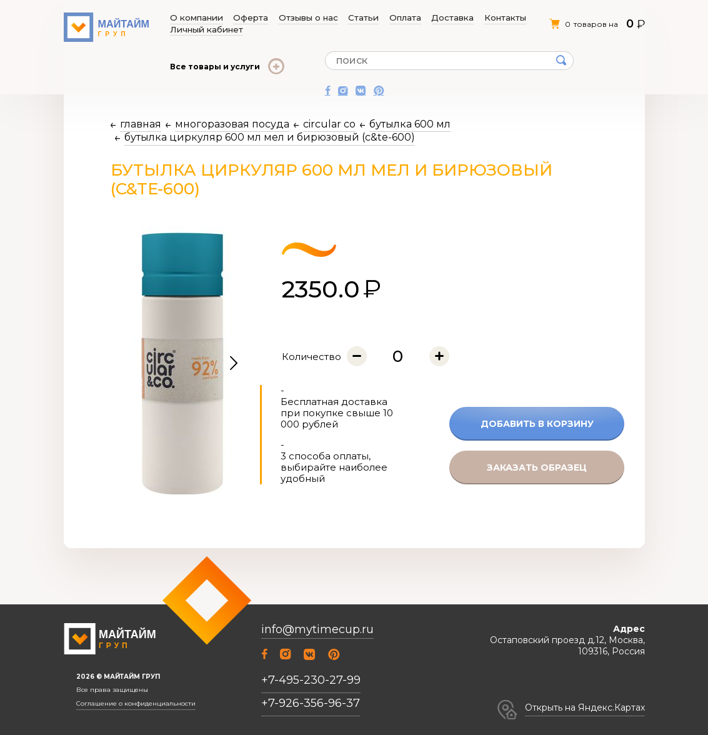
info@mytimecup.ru (317, 629)
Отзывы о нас (285, 18)
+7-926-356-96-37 (310, 703)
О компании (195, 18)
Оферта (238, 18)
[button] (234, 364)
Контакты (436, 18)
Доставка (395, 18)
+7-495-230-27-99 (311, 680)
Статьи (328, 18)
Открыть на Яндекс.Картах (585, 707)
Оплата (359, 18)
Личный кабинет (491, 18)
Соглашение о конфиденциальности (136, 704)
